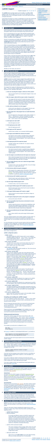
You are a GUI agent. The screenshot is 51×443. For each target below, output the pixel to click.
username (10, 248)
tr (35, 10)
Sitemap (48, 2)
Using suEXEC (41, 15)
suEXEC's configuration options (25, 174)
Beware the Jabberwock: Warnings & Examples (43, 19)
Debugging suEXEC (42, 17)
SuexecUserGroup (18, 369)
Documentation (15, 6)
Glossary (44, 2)
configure (31, 317)
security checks (7, 388)
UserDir (10, 172)
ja (31, 10)
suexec (7, 331)
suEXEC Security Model (42, 10)
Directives (38, 2)
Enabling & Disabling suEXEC (44, 14)
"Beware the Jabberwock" (28, 224)
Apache (3, 6)
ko (33, 10)
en (27, 10)
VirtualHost (12, 375)
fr (29, 10)
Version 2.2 (21, 6)
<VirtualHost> (27, 378)
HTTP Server (8, 6)
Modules (33, 2)
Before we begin (41, 8)
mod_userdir (13, 370)
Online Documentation (31, 404)
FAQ (41, 2)
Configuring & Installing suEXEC (14, 228)
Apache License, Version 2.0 (14, 440)
